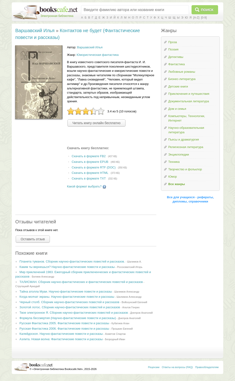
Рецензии (154, 367)
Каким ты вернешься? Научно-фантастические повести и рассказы (67, 267)
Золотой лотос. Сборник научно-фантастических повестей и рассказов (70, 307)
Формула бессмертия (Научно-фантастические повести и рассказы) (68, 318)
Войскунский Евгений (134, 302)
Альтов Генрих (131, 307)
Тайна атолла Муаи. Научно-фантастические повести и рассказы (66, 291)
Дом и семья (177, 108)
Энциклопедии (178, 154)
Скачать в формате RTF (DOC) (94, 167)
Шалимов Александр (126, 291)
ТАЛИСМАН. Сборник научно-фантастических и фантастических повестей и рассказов (81, 282)
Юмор (172, 176)
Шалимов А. (134, 261)
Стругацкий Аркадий (27, 286)
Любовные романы (181, 71)
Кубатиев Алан (120, 323)
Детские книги (178, 86)
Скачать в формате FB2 (89, 156)
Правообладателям (207, 367)
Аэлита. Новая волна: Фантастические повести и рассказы (61, 339)
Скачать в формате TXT (89, 178)
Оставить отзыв (33, 239)
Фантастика (176, 64)
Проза (172, 42)
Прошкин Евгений (122, 328)
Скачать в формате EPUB (90, 162)
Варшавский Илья (35, 30)
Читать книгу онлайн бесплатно (96, 123)
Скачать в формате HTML (90, 173)
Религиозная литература (185, 147)
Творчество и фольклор (185, 169)
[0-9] (204, 17)
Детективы (175, 57)
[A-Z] (196, 17)
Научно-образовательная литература (186, 130)
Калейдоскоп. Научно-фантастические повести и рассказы (61, 333)
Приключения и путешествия (188, 93)
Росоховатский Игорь (129, 267)
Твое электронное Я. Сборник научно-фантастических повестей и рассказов (74, 312)
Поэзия (173, 49)
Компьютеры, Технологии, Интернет (186, 118)
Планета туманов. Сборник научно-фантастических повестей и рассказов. (72, 261)
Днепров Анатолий (141, 312)
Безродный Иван (115, 339)
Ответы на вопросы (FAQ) (177, 367)
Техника (174, 162)
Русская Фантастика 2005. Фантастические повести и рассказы (64, 323)
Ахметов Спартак (115, 333)
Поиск (207, 10)
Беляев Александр (43, 276)
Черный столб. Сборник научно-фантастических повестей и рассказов (69, 302)
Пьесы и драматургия (183, 139)
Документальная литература (188, 101)
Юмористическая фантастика (98, 55)
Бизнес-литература (182, 79)
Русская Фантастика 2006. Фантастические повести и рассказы (64, 328)
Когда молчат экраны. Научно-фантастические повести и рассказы (67, 296)
